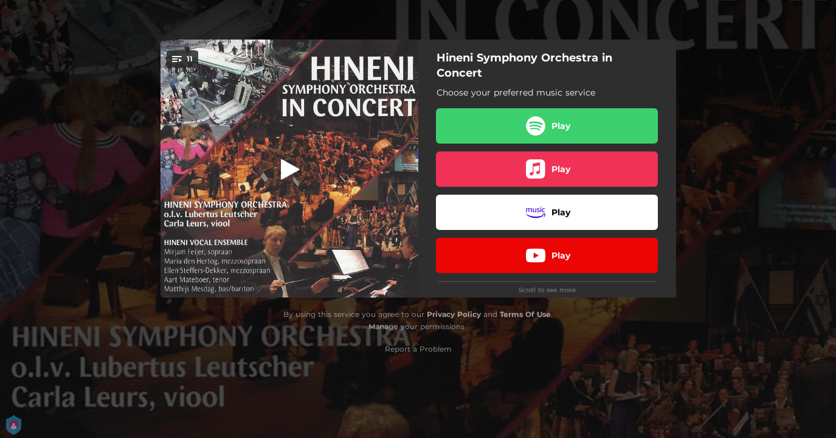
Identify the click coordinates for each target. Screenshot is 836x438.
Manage (383, 326)
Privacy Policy (454, 314)
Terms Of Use (525, 314)
